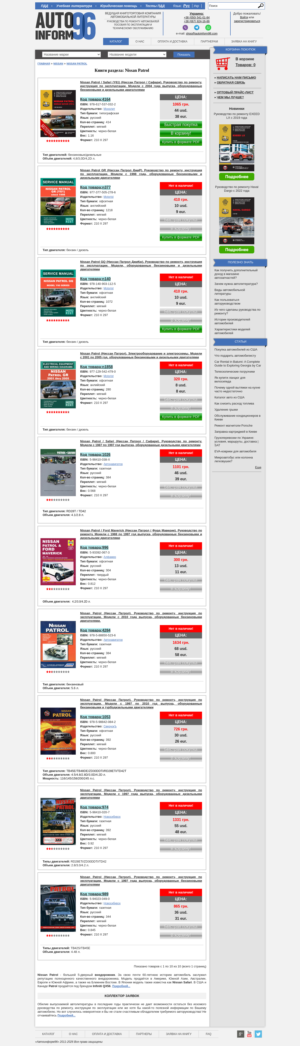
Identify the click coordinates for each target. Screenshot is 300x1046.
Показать (183, 54)
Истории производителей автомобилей (232, 321)
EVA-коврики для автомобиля (235, 451)
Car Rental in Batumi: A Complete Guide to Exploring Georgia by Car (237, 363)
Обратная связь (231, 82)
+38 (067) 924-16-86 (197, 21)
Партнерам (209, 41)
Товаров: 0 (245, 65)
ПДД (44, 6)
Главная (44, 63)
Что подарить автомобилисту (235, 355)
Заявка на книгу (244, 41)
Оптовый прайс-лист (235, 92)
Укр (196, 6)
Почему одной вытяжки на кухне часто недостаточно (237, 389)
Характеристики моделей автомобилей (232, 331)
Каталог (116, 41)
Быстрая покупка (181, 124)
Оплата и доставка (173, 41)
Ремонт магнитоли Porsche (233, 425)
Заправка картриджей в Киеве (235, 431)
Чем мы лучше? (230, 97)
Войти (244, 17)
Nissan (58, 63)
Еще (258, 467)
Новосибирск (112, 816)
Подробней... (121, 986)
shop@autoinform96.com (202, 33)
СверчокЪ (110, 726)
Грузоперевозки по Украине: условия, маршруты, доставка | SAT (236, 441)
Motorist (109, 197)
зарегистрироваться (247, 21)
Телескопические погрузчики (234, 371)
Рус (186, 6)
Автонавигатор (113, 464)
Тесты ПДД (155, 6)
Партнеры (144, 1034)
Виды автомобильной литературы (229, 291)
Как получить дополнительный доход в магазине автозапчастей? (236, 273)
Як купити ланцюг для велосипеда (229, 379)
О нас (139, 41)
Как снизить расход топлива (234, 403)
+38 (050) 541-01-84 (197, 17)
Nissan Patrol (77, 63)
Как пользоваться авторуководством (227, 301)
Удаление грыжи (226, 409)
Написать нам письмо (236, 77)
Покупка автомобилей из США (235, 349)
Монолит (109, 109)
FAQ (208, 1034)
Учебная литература (74, 6)
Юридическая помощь (118, 6)
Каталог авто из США (229, 397)
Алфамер (110, 557)
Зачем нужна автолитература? (236, 284)
